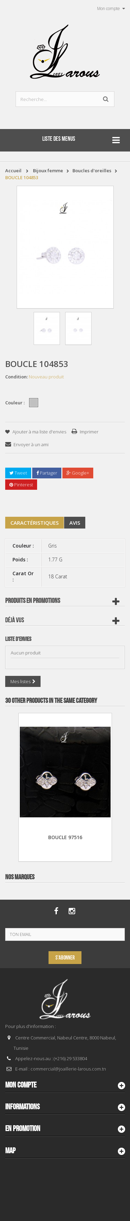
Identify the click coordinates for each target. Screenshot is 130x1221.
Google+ (78, 473)
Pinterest (21, 484)
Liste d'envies (18, 639)
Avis (74, 522)
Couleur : (15, 403)
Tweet (18, 473)
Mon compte (20, 1085)
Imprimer (89, 432)
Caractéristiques (34, 522)
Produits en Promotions (32, 601)
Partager (46, 473)
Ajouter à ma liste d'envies (38, 432)
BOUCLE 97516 (65, 837)
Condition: (16, 377)
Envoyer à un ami (31, 444)
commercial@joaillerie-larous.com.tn (68, 1069)
